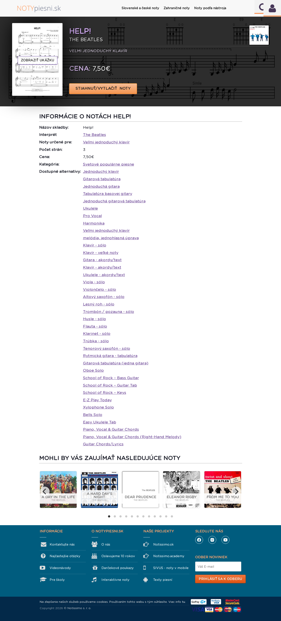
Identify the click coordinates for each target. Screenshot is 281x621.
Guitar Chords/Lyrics (103, 444)
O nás (105, 544)
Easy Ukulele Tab (99, 422)
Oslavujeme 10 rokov (118, 556)
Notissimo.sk (163, 544)
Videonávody (60, 568)
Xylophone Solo (98, 407)
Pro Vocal (92, 216)
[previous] (45, 491)
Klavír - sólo (94, 245)
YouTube (225, 540)
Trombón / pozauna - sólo (108, 311)
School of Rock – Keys (104, 392)
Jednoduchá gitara (101, 186)
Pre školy (57, 580)
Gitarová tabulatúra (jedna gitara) (115, 363)
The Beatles (94, 134)
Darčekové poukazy (117, 568)
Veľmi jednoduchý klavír (106, 142)
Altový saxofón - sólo (103, 296)
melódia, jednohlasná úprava (111, 238)
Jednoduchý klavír (101, 171)
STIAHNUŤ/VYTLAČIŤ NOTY (103, 88)
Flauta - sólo (95, 326)
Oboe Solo (93, 370)
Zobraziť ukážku (37, 60)
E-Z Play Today (97, 400)
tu (183, 601)
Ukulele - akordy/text (104, 275)
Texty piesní (162, 580)
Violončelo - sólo (99, 289)
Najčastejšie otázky (65, 556)
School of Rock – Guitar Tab (110, 385)
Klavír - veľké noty (100, 252)
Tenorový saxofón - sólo (106, 348)
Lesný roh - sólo (98, 304)
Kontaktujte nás (62, 544)
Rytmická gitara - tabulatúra (110, 355)
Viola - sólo (94, 282)
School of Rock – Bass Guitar (111, 378)
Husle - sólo (94, 319)
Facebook (199, 540)
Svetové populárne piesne (108, 164)
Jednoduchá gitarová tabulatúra (114, 201)
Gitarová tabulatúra (102, 179)
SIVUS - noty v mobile (171, 568)
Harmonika (93, 223)
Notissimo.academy (168, 556)
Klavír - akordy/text (102, 267)
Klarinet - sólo (96, 333)
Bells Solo (92, 414)
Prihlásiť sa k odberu (220, 579)
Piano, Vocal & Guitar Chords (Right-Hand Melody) (132, 437)
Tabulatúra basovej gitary (107, 193)
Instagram (212, 540)
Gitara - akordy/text (102, 260)
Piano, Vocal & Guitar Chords (111, 429)
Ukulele (90, 208)
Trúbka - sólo (96, 341)
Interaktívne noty (115, 580)
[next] (236, 491)
